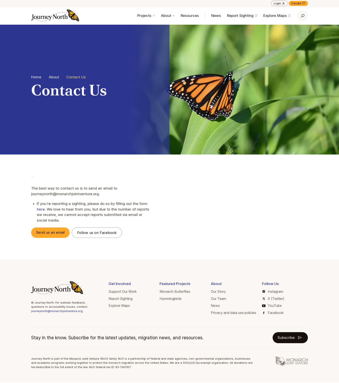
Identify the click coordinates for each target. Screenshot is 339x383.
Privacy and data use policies (233, 313)
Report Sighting (242, 15)
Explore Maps (277, 15)
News (216, 15)
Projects (146, 15)
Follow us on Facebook (98, 232)
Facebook (273, 313)
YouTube (272, 306)
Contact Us (76, 77)
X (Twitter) (273, 298)
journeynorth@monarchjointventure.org (58, 311)
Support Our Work (123, 292)
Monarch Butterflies (175, 292)
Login (279, 3)
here (41, 209)
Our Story (218, 292)
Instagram (272, 292)
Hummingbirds (171, 298)
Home (36, 77)
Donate (298, 3)
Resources (190, 15)
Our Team (218, 298)
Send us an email (51, 232)
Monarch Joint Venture (84, 358)
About (168, 15)
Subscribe (290, 337)
